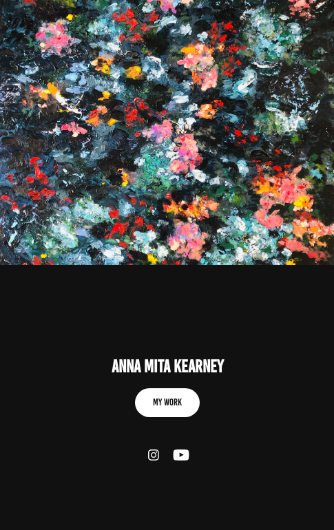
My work (167, 402)
